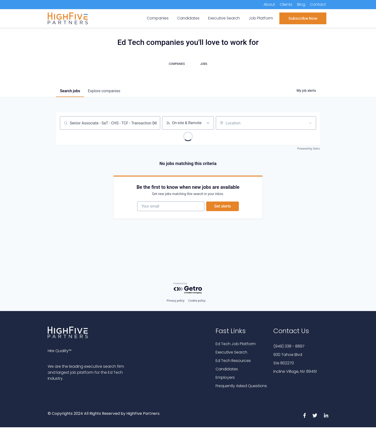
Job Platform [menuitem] (261, 18)
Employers (225, 377)
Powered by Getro (308, 148)
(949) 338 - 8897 (289, 346)
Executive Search (231, 352)
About (269, 4)
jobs (70, 91)
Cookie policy (197, 300)
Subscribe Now (302, 18)
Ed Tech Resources (233, 360)
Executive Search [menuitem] (224, 18)
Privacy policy (175, 300)
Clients (286, 4)
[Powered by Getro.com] (188, 288)
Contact (318, 4)
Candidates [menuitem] (188, 18)
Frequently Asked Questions (241, 386)
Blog (301, 4)
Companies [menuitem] (158, 18)
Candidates (227, 369)
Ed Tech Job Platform (236, 344)
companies (104, 91)
